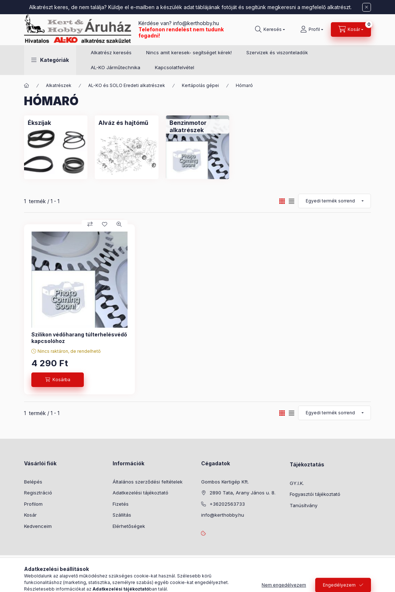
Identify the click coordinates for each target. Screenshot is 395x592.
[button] (50, 60)
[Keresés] (270, 29)
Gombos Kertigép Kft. (225, 482)
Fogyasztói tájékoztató (315, 494)
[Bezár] (366, 7)
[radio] (291, 201)
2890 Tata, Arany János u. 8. (242, 493)
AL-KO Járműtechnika (115, 67)
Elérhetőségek (129, 526)
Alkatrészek (58, 85)
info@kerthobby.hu (195, 23)
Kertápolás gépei (200, 85)
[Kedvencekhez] (104, 224)
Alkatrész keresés (111, 52)
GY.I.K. (297, 483)
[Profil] (312, 29)
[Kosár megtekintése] (351, 29)
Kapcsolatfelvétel (174, 67)
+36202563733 (227, 504)
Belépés (33, 482)
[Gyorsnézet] (119, 224)
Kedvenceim (38, 526)
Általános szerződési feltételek (148, 482)
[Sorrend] (334, 201)
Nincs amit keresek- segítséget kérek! (189, 52)
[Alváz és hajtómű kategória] (123, 122)
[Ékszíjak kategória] (39, 122)
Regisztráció (38, 493)
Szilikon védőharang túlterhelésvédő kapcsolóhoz (79, 337)
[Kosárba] (57, 379)
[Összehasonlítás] (90, 224)
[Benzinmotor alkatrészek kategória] (197, 126)
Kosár (30, 515)
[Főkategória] (26, 85)
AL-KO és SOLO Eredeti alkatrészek (126, 85)
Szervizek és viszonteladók (277, 52)
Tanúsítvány (303, 505)
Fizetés (121, 504)
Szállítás (122, 515)
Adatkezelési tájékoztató (140, 493)
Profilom (33, 504)
